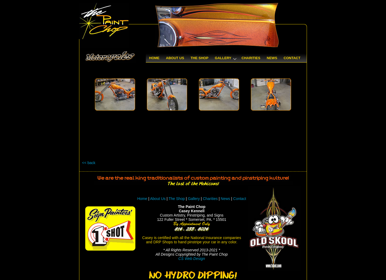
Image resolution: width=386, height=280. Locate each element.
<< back (88, 163)
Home (142, 198)
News (225, 198)
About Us (158, 198)
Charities (210, 198)
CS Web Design (191, 258)
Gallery (194, 198)
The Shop (177, 198)
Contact (239, 198)
